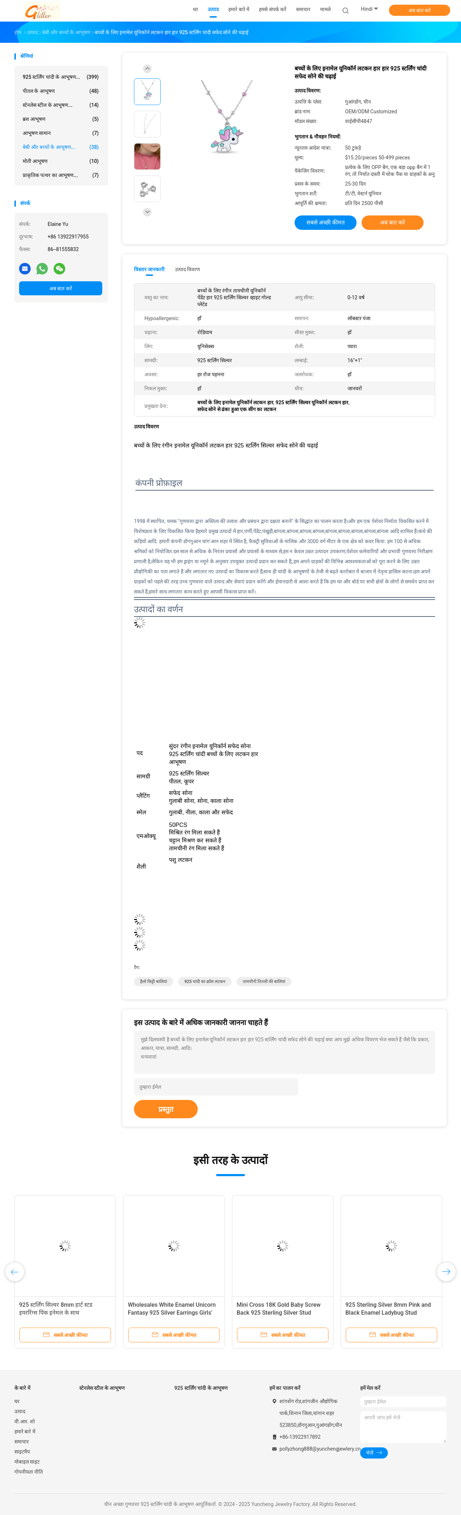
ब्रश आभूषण (61, 119)
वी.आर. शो (24, 1421)
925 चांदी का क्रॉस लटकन (204, 981)
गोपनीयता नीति (28, 1472)
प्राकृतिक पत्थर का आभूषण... (61, 175)
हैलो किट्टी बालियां (153, 981)
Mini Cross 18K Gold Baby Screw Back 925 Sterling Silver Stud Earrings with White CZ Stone (279, 1312)
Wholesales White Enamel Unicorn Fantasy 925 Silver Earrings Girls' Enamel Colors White (172, 1312)
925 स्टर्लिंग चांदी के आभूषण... (61, 77)
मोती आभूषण (61, 161)
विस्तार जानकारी (149, 269)
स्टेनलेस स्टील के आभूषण (102, 1388)
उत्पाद (19, 1411)
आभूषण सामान (61, 133)
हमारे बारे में (24, 1431)
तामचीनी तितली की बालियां (264, 981)
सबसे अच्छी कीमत (325, 222)
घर (16, 1401)
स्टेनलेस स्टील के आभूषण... (61, 105)
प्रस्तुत (165, 1109)
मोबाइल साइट (27, 1462)
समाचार (21, 1442)
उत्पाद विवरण (187, 269)
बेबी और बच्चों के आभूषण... (61, 147)
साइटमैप (22, 1452)
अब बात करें (419, 10)
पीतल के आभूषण (61, 91)
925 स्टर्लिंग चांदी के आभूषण (201, 1388)
